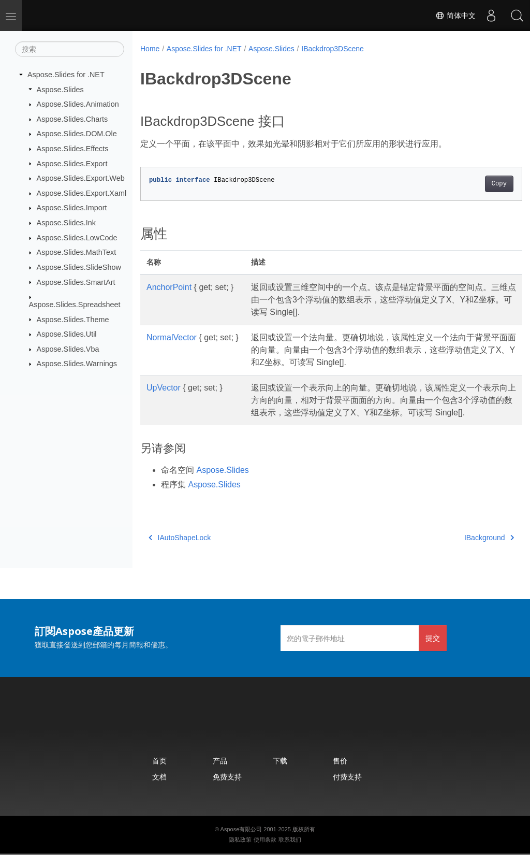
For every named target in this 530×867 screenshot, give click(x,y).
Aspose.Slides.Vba (68, 349)
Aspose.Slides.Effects (73, 148)
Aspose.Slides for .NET (66, 74)
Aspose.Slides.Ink (66, 223)
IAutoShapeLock (180, 550)
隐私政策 (240, 852)
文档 (159, 789)
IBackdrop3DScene (332, 49)
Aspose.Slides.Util (67, 334)
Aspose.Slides (60, 89)
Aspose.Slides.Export (72, 163)
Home (149, 49)
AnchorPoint (169, 287)
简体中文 (455, 15)
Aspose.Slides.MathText (76, 252)
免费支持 (227, 789)
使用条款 (265, 852)
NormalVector (171, 337)
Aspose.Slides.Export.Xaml (82, 193)
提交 (432, 650)
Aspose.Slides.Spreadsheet (75, 304)
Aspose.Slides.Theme (73, 319)
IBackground (462, 550)
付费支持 (347, 789)
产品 (220, 773)
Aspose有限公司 (241, 842)
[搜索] (69, 49)
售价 (340, 773)
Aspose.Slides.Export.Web (81, 178)
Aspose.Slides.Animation (78, 104)
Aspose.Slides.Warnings (77, 363)
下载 (280, 773)
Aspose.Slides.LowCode (77, 238)
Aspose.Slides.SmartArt (76, 282)
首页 (159, 773)
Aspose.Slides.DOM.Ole (77, 133)
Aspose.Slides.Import (72, 208)
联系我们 (289, 852)
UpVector (163, 387)
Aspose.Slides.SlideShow (79, 267)
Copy (472, 183)
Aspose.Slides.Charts (72, 119)
